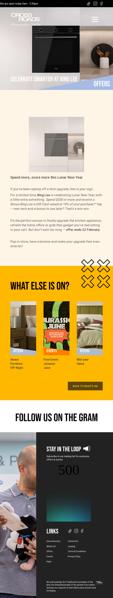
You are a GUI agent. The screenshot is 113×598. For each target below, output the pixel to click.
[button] (95, 19)
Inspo (48, 561)
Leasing (71, 546)
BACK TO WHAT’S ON (85, 394)
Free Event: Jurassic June (51, 366)
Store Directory (53, 541)
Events (49, 556)
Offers (49, 551)
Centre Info (73, 541)
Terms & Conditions (77, 551)
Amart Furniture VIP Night (16, 366)
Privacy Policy (74, 556)
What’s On (51, 546)
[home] (25, 19)
